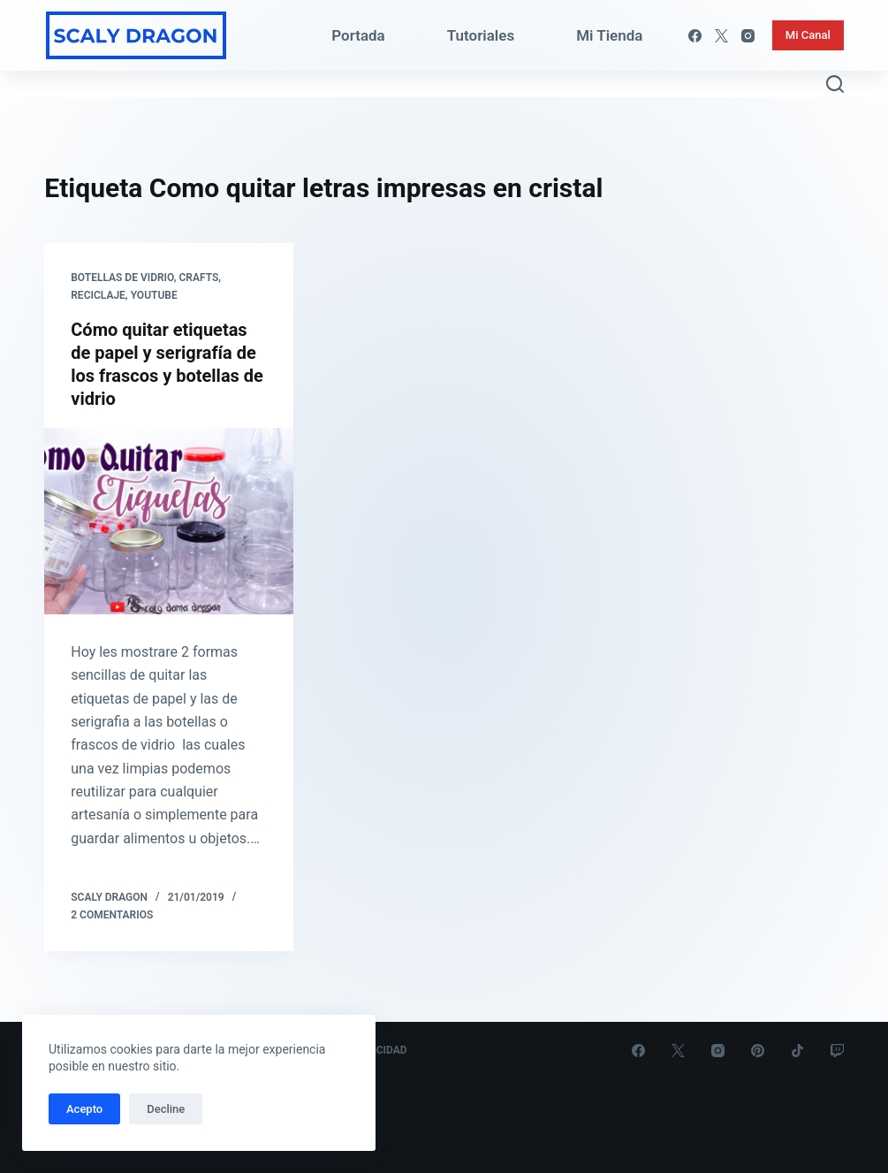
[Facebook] (695, 35)
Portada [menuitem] (358, 35)
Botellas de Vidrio (122, 277)
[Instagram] (748, 35)
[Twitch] (837, 1050)
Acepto (84, 1109)
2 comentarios (112, 915)
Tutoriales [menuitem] (480, 35)
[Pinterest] (757, 1050)
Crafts (198, 277)
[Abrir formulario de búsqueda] (835, 84)
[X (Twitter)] (721, 35)
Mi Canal (808, 35)
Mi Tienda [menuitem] (609, 35)
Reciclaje (98, 295)
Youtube (154, 295)
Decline (166, 1109)
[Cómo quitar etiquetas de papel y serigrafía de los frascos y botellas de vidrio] (168, 521)
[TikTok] (797, 1050)
